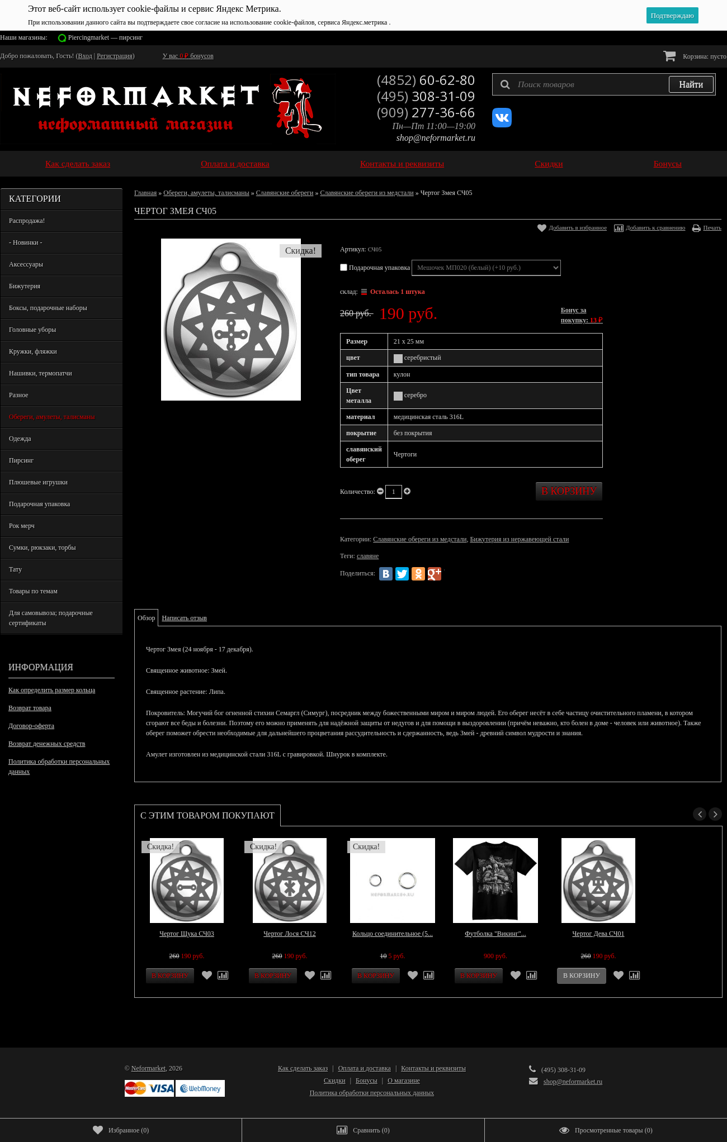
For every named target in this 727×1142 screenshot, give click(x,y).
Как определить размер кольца (51, 690)
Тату (15, 569)
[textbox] (604, 84)
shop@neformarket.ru (435, 137)
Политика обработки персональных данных (59, 766)
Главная (145, 193)
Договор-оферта (31, 726)
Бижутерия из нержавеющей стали (519, 539)
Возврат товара (29, 708)
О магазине (404, 1080)
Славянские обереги (285, 193)
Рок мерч (22, 526)
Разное (19, 395)
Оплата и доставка (235, 163)
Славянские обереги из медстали (366, 193)
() (121, 1130)
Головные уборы (32, 330)
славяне (368, 556)
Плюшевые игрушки (38, 482)
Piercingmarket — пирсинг (105, 37)
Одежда (20, 438)
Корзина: (694, 56)
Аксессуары (26, 264)
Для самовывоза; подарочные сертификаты (51, 618)
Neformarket (148, 1068)
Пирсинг (21, 460)
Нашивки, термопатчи (40, 373)
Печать (712, 227)
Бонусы (668, 163)
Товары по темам (33, 591)
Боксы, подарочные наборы (48, 308)
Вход (85, 56)
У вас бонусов (188, 56)
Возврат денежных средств (46, 744)
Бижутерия (24, 286)
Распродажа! (27, 221)
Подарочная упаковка (39, 504)
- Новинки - (25, 242)
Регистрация (115, 56)
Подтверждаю (672, 15)
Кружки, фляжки (33, 351)
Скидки (549, 163)
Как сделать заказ (77, 163)
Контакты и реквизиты (402, 163)
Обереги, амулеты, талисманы (52, 417)
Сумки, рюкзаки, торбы (42, 547)
